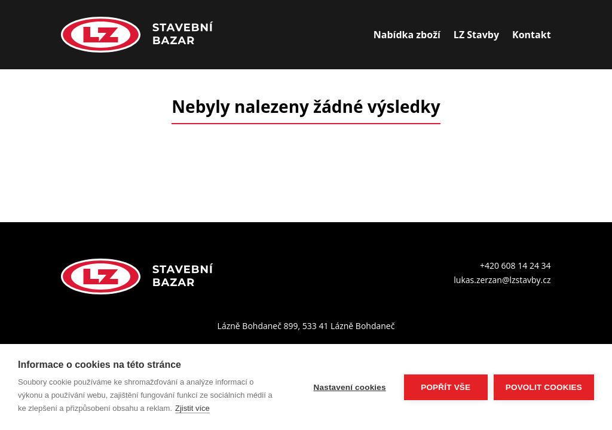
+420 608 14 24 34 (515, 265)
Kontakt (531, 34)
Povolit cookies (544, 387)
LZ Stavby (476, 34)
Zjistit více (192, 408)
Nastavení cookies (350, 387)
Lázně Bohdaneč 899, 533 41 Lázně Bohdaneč (306, 325)
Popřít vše (445, 387)
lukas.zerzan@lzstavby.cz (502, 279)
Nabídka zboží (407, 34)
